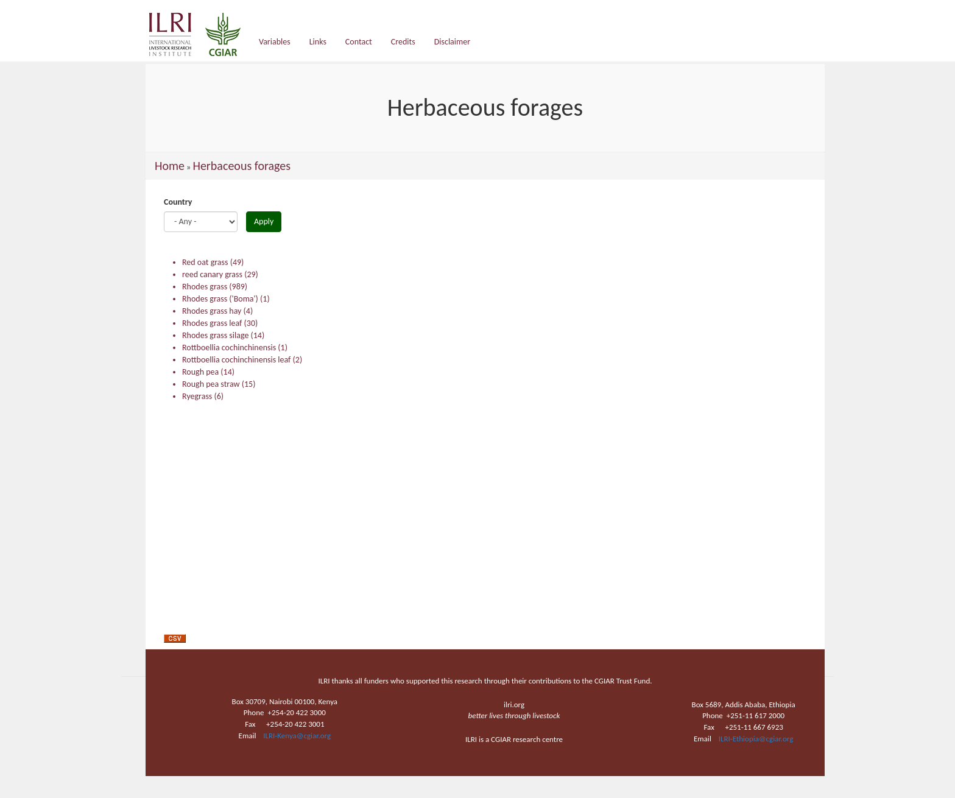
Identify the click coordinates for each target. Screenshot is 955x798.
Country (178, 202)
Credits (403, 42)
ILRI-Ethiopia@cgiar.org (756, 738)
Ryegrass (197, 396)
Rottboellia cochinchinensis (229, 347)
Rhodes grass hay (211, 311)
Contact (358, 42)
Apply (263, 221)
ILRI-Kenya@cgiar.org (297, 735)
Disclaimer (452, 42)
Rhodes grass (204, 286)
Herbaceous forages (241, 165)
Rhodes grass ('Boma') (220, 299)
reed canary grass (212, 274)
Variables (275, 42)
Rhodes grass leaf (212, 323)
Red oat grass (205, 262)
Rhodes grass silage (215, 335)
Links (317, 42)
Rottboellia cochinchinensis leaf (236, 360)
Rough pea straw (211, 384)
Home (170, 165)
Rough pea (200, 372)
